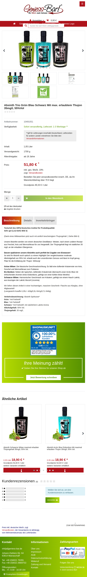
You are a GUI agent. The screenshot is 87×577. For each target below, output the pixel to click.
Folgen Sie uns (67, 563)
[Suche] (25, 26)
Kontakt (34, 567)
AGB (33, 555)
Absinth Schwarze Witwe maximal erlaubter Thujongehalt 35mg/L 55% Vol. (21, 448)
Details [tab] (28, 220)
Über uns (35, 549)
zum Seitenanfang (65, 524)
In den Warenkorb (44, 198)
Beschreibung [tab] (12, 220)
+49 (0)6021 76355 (15, 560)
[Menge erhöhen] (6, 198)
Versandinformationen (35, 138)
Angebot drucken (12, 209)
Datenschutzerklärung (41, 558)
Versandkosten (36, 173)
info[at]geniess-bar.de (12, 549)
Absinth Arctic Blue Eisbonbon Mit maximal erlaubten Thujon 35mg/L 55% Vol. (64, 448)
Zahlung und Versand (41, 564)
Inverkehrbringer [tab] (45, 220)
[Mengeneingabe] (12, 198)
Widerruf (35, 561)
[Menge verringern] (18, 198)
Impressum (36, 552)
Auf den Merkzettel (13, 206)
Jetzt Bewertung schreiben (43, 377)
